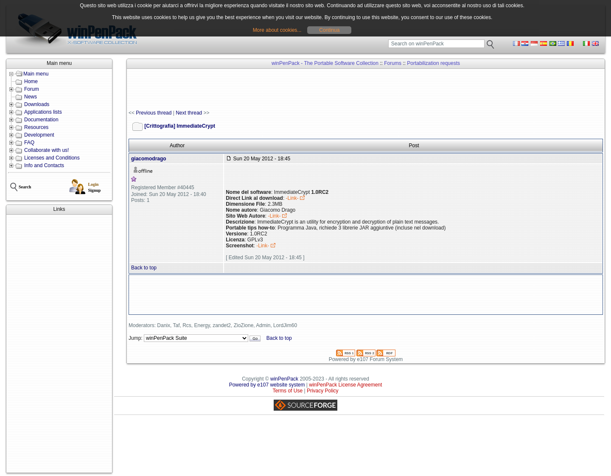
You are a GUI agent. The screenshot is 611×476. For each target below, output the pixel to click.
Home (31, 81)
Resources (36, 127)
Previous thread (153, 113)
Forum (31, 89)
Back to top (144, 268)
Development (39, 135)
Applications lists (43, 112)
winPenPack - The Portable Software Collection (325, 63)
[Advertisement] (59, 343)
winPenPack (284, 379)
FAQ (29, 143)
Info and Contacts (44, 165)
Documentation (41, 120)
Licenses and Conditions (52, 158)
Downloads (36, 104)
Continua (329, 30)
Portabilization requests (433, 63)
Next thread (189, 113)
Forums (392, 63)
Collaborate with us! (46, 150)
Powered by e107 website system (267, 385)
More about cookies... (277, 30)
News (30, 97)
